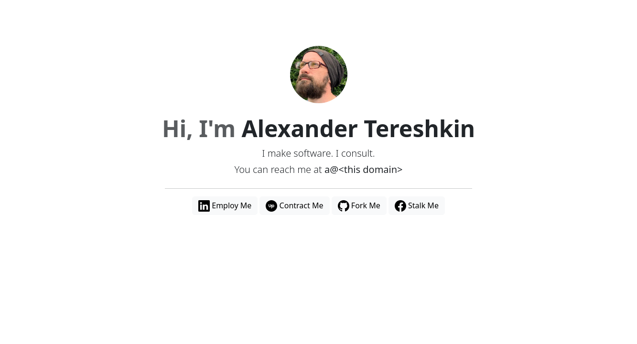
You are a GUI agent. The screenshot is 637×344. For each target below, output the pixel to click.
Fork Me (359, 206)
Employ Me (224, 206)
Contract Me (294, 206)
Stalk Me (417, 206)
